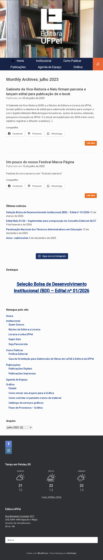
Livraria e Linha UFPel (21, 334)
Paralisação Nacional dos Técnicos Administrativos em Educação (44, 229)
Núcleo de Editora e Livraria (24, 329)
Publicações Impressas (22, 373)
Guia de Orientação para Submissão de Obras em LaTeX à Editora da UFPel (51, 358)
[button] (98, 64)
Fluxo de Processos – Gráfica (26, 407)
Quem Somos (16, 324)
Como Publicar (72, 61)
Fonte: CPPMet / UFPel (51, 497)
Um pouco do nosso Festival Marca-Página (40, 162)
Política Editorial (18, 354)
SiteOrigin (71, 553)
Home (18, 61)
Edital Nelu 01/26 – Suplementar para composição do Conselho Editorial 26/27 (51, 220)
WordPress (43, 553)
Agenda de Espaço (49, 67)
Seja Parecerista (18, 344)
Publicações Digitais (20, 368)
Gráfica (77, 67)
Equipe (12, 388)
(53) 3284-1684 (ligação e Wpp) (21, 519)
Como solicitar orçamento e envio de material (35, 398)
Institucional (43, 61)
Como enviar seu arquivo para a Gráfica (31, 393)
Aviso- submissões (17, 238)
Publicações (18, 67)
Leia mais (91, 143)
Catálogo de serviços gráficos (26, 402)
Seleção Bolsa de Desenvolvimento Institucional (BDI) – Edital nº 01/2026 (47, 212)
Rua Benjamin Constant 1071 (19, 516)
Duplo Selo (15, 339)
